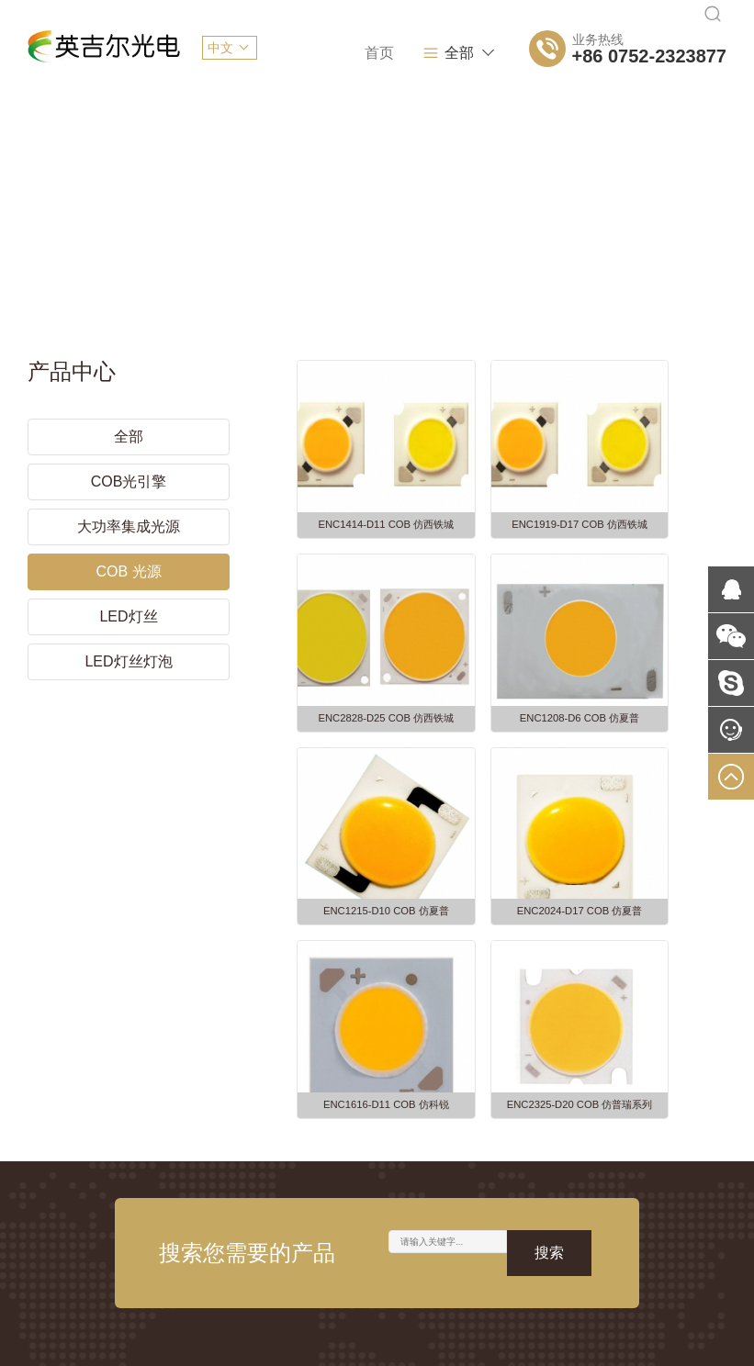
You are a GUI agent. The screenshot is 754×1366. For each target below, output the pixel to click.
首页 (294, 53)
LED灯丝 (128, 600)
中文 (220, 47)
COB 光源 (128, 555)
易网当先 (700, 1338)
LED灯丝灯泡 (128, 645)
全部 (472, 53)
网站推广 (514, 1248)
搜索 (549, 946)
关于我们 (389, 53)
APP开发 (441, 1248)
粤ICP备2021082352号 (347, 1338)
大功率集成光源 (128, 510)
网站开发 (367, 1248)
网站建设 (221, 1248)
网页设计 (295, 1248)
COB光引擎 (129, 465)
